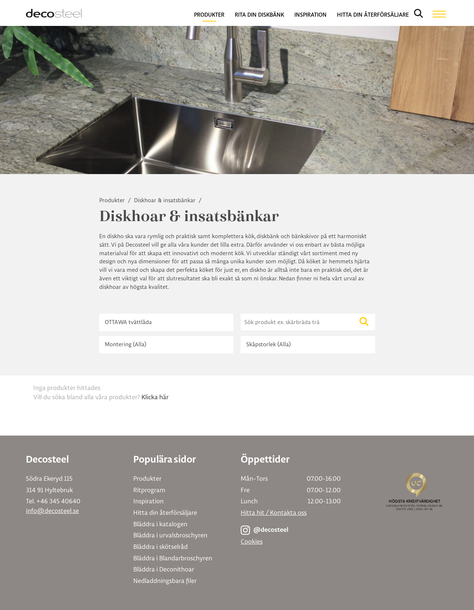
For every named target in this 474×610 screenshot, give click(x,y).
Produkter (112, 200)
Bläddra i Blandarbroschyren (172, 558)
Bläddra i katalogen (160, 524)
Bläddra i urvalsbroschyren (170, 535)
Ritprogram (149, 490)
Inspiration (148, 501)
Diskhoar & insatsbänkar (165, 200)
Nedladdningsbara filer (165, 580)
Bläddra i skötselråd (160, 546)
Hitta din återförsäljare (165, 512)
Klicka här (154, 397)
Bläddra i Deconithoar (163, 569)
